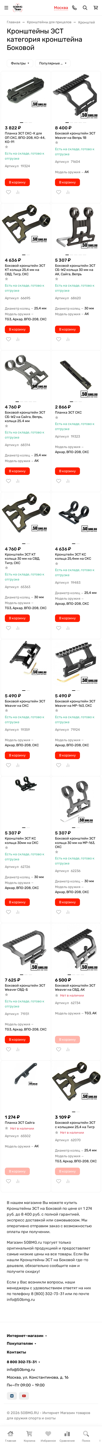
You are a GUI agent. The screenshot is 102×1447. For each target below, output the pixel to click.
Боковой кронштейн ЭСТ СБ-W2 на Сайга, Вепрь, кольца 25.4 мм (25, 416)
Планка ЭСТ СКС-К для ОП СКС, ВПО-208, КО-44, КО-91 (25, 137)
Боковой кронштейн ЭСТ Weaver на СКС (25, 703)
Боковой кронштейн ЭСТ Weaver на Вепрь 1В (75, 135)
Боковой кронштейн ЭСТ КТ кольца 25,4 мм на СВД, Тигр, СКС (25, 270)
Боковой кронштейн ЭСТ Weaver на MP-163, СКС (75, 703)
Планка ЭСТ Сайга (20, 1123)
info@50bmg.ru (21, 1369)
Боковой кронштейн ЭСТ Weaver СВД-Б (25, 987)
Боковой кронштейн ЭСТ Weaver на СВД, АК (75, 987)
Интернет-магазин (25, 1336)
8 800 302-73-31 (22, 1362)
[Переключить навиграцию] (6, 8)
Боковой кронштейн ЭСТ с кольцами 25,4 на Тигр (75, 1125)
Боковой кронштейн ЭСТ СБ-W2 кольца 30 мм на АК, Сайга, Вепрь (75, 270)
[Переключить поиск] (85, 8)
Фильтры (18, 63)
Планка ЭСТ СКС (68, 412)
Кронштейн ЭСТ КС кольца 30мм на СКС (21, 840)
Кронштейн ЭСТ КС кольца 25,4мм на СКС (73, 556)
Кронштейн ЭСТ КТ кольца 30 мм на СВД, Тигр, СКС (22, 558)
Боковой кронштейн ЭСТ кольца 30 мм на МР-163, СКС (75, 842)
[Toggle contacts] (74, 8)
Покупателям (20, 1343)
